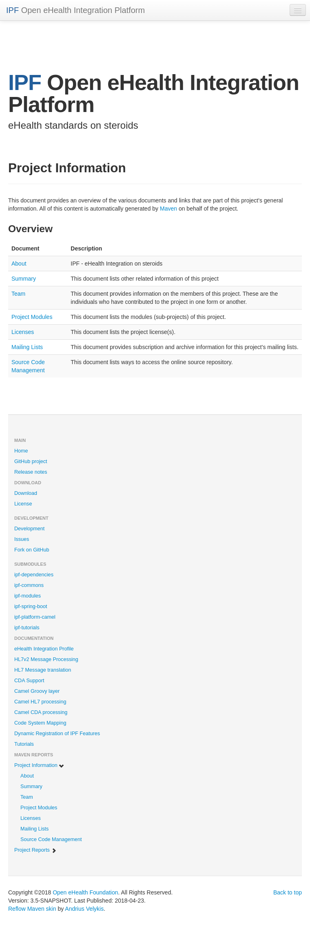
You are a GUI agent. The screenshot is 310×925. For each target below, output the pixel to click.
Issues (21, 539)
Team (18, 293)
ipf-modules (27, 596)
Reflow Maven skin (32, 908)
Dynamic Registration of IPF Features (57, 733)
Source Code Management (51, 839)
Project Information (39, 765)
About (19, 263)
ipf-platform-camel (34, 617)
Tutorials (24, 744)
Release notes (30, 472)
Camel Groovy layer (37, 691)
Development (29, 529)
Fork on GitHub (31, 550)
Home (21, 451)
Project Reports (35, 850)
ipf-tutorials (27, 628)
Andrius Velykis (84, 908)
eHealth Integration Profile (44, 649)
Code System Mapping (40, 723)
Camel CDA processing (40, 712)
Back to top (287, 892)
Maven (168, 208)
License (23, 504)
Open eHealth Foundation (85, 892)
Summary (23, 278)
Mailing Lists (27, 347)
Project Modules (31, 317)
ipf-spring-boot (30, 606)
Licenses (22, 332)
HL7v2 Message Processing (46, 659)
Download (25, 493)
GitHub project (30, 461)
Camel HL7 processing (40, 702)
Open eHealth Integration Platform (75, 10)
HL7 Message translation (42, 670)
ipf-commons (29, 585)
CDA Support (29, 680)
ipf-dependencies (33, 575)
